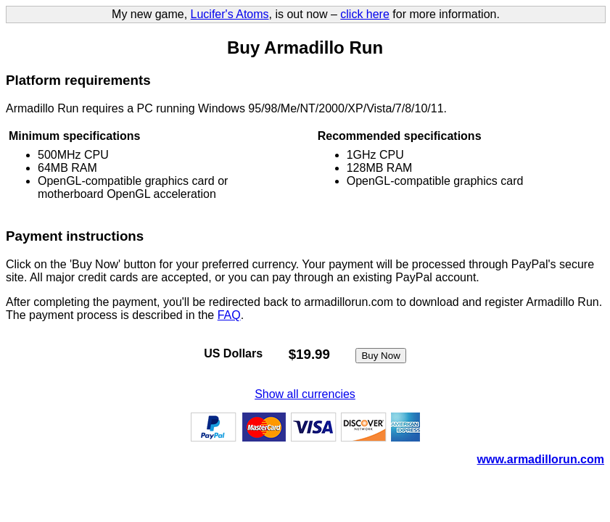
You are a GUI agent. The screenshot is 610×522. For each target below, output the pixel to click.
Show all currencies (305, 394)
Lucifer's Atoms (230, 14)
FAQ (229, 315)
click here (365, 14)
